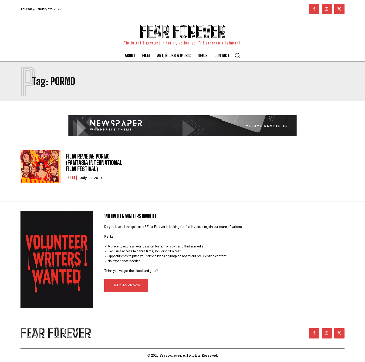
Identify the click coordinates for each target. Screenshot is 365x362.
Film (71, 178)
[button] (237, 55)
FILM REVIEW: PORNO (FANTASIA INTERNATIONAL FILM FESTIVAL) (94, 162)
